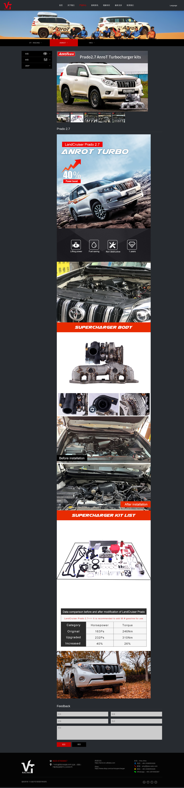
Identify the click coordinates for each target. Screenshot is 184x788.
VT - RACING (37, 43)
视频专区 (106, 5)
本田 (37, 60)
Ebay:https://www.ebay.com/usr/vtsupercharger (110, 768)
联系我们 (130, 5)
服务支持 (118, 5)
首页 (61, 5)
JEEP (37, 66)
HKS (93, 43)
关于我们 (71, 5)
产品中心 (82, 5)
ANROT (65, 43)
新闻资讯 (94, 5)
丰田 (37, 54)
